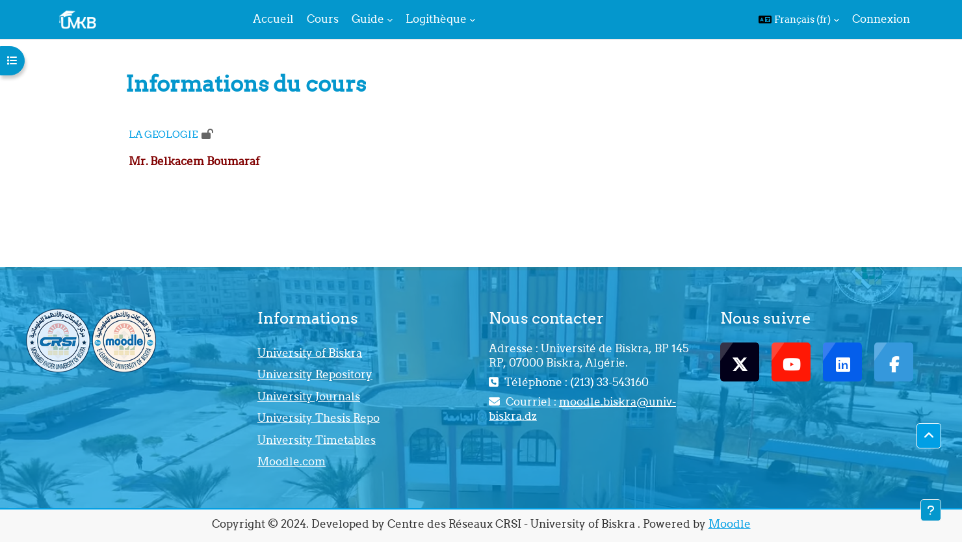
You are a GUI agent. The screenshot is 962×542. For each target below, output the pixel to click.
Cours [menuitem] (323, 19)
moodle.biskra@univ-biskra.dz (582, 408)
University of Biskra (309, 353)
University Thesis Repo (318, 418)
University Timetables (316, 440)
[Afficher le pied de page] (930, 510)
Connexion (881, 19)
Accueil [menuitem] (273, 19)
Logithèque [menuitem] (436, 19)
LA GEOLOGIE (163, 134)
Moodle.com (291, 461)
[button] (799, 19)
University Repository (314, 374)
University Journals (308, 396)
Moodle (729, 524)
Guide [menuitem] (368, 19)
